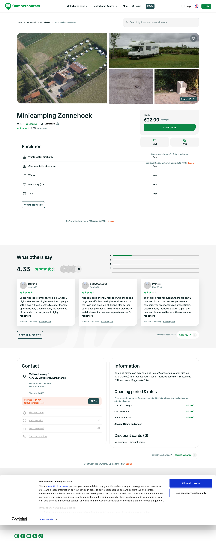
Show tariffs (169, 127)
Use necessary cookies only (191, 510)
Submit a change (180, 154)
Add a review (188, 335)
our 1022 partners (58, 503)
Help (186, 6)
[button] (154, 424)
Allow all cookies (191, 500)
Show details (46, 536)
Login (206, 6)
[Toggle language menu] (196, 6)
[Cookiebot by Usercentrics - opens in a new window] (19, 536)
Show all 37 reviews (30, 334)
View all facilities (33, 204)
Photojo (156, 283)
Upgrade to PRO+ (98, 221)
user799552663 (98, 283)
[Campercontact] (23, 6)
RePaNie (33, 283)
